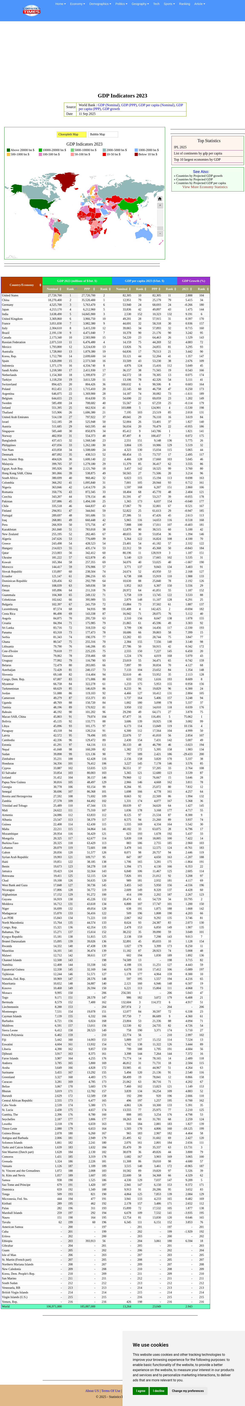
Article (199, 4)
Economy (77, 4)
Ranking (184, 4)
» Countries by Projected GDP (193, 179)
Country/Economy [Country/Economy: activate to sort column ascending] (22, 285)
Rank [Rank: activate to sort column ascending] (104, 289)
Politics (121, 4)
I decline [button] (158, 1391)
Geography (140, 4)
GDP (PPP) (129, 105)
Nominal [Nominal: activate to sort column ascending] (52, 289)
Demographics (100, 4)
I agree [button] (140, 1391)
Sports (169, 4)
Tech (156, 4)
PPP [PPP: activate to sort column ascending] (87, 289)
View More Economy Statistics (205, 187)
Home (60, 4)
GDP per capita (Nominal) (156, 105)
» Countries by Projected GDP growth (198, 175)
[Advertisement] (122, 59)
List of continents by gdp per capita (198, 153)
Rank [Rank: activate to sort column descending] (70, 289)
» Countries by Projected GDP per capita (200, 183)
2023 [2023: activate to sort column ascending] (185, 289)
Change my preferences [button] (188, 1391)
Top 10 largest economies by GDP (197, 159)
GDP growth (111, 109)
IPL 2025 (180, 147)
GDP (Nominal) (109, 105)
